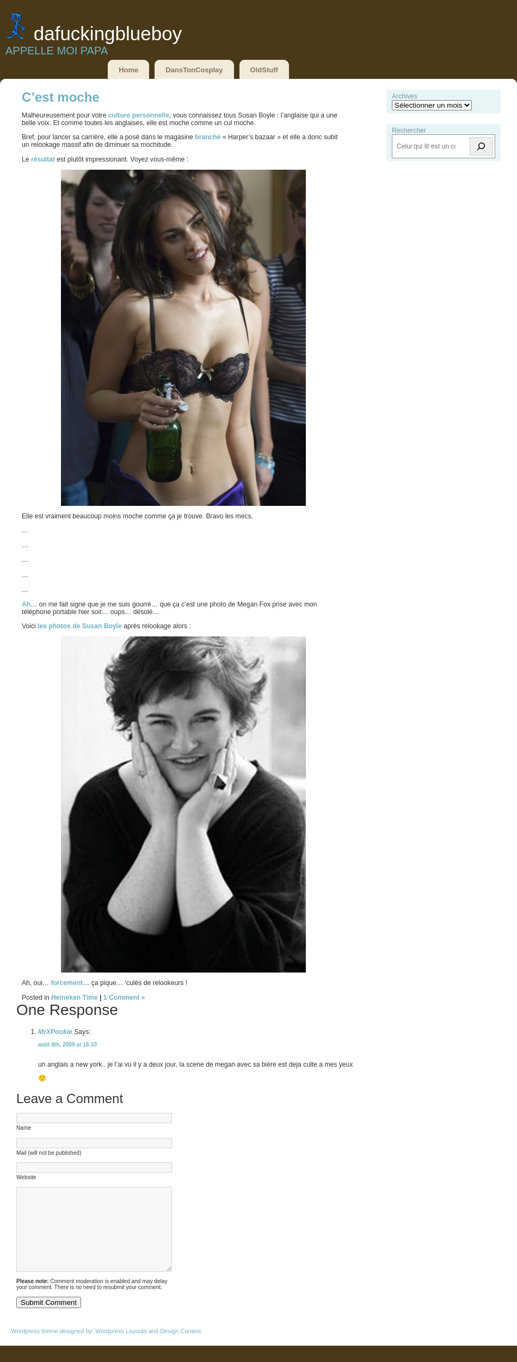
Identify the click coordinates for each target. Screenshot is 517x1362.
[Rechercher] (481, 146)
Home (128, 70)
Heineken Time (74, 997)
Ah (26, 604)
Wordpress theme (34, 1347)
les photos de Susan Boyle (80, 626)
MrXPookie (55, 1032)
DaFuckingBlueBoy (108, 33)
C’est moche (61, 97)
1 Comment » (124, 997)
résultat (44, 159)
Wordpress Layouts (121, 1347)
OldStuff (264, 70)
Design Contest (180, 1347)
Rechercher (409, 130)
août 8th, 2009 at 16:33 (67, 1045)
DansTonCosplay (194, 70)
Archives (404, 96)
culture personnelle (138, 115)
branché (209, 137)
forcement (67, 983)
